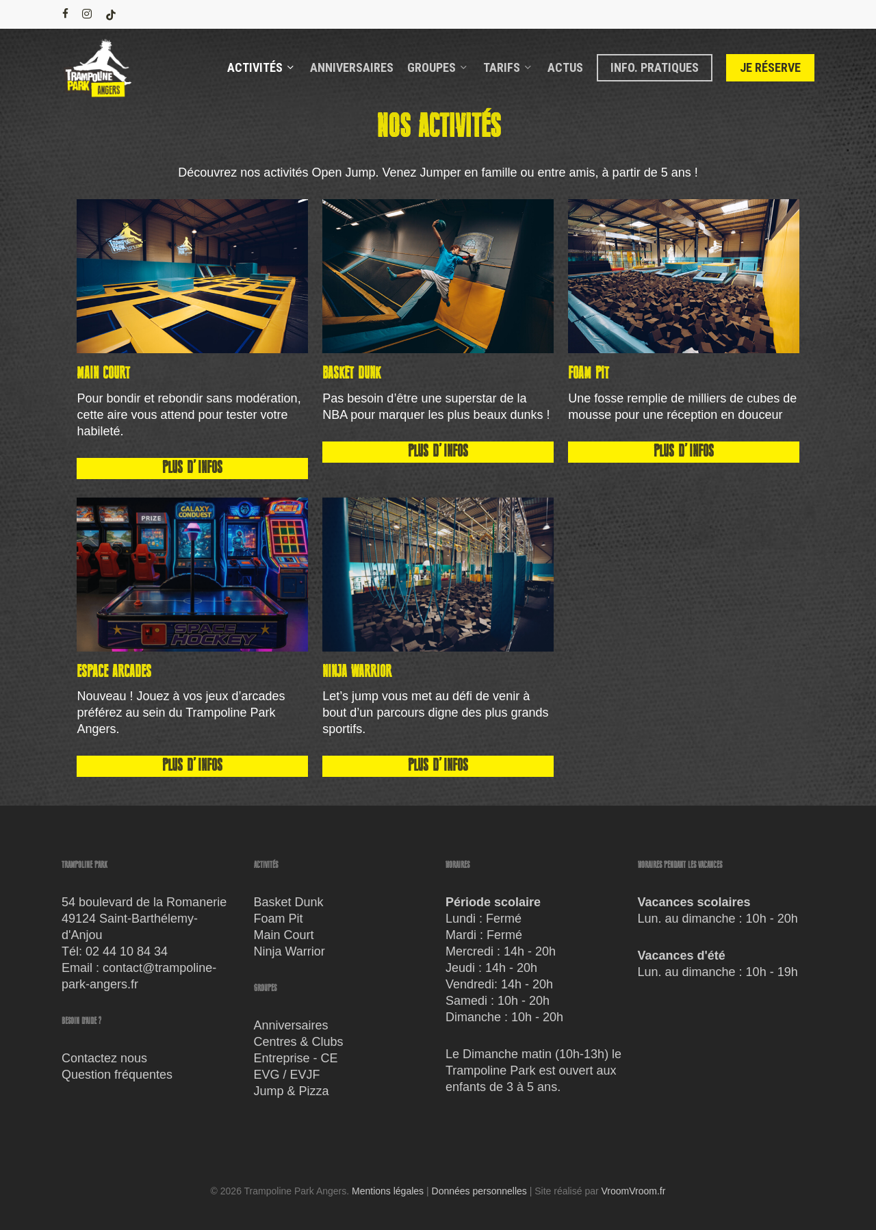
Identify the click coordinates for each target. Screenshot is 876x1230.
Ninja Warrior (289, 951)
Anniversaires (291, 1025)
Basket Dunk (289, 902)
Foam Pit (278, 918)
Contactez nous (104, 1058)
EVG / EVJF (287, 1074)
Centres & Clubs (299, 1042)
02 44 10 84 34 (127, 951)
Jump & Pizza (291, 1091)
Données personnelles (479, 1191)
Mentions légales (388, 1191)
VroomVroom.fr (634, 1191)
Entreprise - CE (296, 1058)
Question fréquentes (117, 1074)
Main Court (284, 935)
